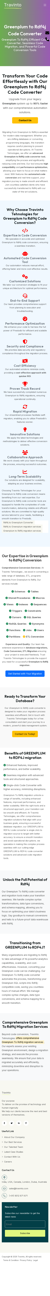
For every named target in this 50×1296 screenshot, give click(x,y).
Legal (35, 1260)
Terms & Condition (11, 1260)
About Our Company (14, 1137)
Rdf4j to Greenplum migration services (22, 526)
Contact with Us (12, 1156)
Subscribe (25, 1233)
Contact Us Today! (25, 734)
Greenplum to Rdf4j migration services (22, 530)
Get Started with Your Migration (25, 673)
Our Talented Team (13, 1147)
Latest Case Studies (13, 1152)
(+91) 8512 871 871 (18, 1195)
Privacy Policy (26, 1260)
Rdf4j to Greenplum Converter (18, 522)
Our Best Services (13, 1142)
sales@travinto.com (18, 1188)
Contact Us (25, 120)
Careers (8, 1161)
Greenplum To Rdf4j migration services (22, 1042)
